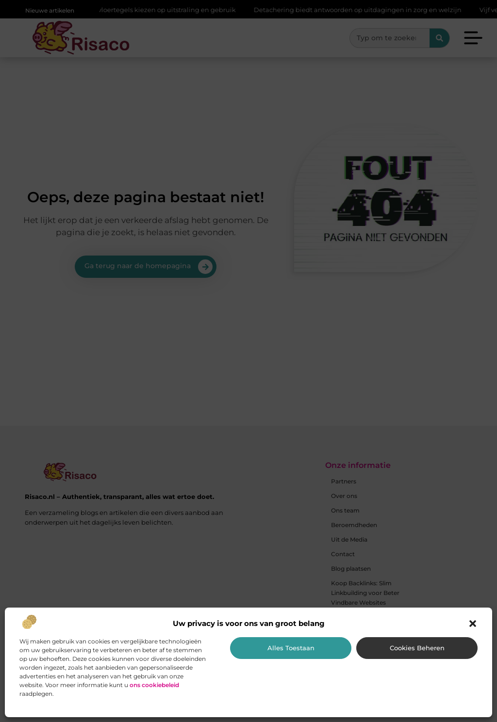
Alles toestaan (291, 648)
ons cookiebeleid (154, 685)
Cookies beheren (417, 648)
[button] (473, 623)
